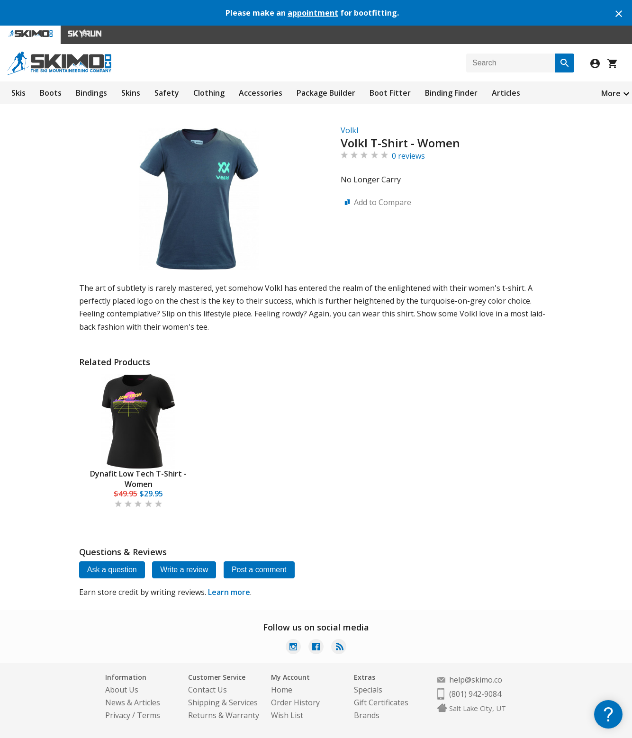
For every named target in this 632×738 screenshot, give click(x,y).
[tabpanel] (138, 441)
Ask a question (112, 570)
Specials (368, 689)
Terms (148, 715)
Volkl (349, 130)
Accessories (260, 93)
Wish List (287, 715)
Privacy (117, 715)
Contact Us (207, 689)
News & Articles (132, 702)
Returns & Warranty (223, 715)
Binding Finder (451, 93)
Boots (51, 93)
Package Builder (326, 93)
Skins (130, 93)
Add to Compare (382, 202)
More (611, 93)
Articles (506, 93)
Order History (295, 702)
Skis (18, 93)
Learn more (229, 592)
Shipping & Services (223, 702)
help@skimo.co (475, 680)
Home (281, 689)
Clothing (209, 93)
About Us (121, 689)
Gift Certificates (381, 702)
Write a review (184, 570)
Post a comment (259, 570)
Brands (366, 715)
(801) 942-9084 (475, 694)
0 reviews (408, 156)
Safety (166, 93)
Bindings (91, 93)
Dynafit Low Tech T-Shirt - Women (138, 478)
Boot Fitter (390, 93)
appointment (313, 13)
